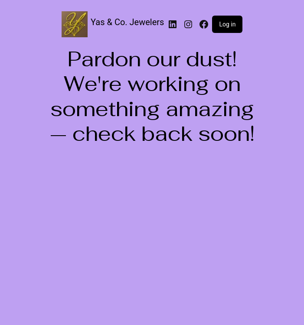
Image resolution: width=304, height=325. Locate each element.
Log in (227, 24)
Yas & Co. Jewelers (127, 22)
